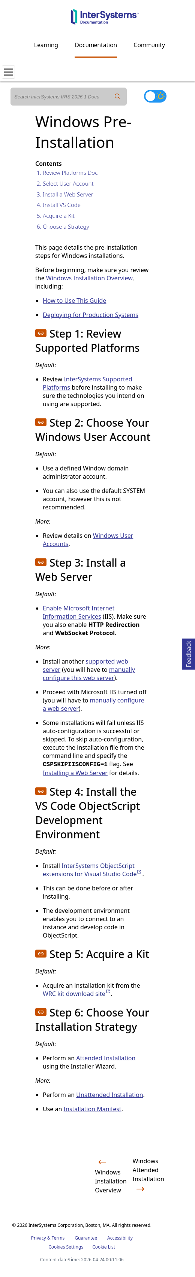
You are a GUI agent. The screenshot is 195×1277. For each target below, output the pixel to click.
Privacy (38, 1238)
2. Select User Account (65, 183)
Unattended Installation (109, 1095)
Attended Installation (105, 1058)
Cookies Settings (65, 1247)
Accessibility (120, 1238)
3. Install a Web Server (65, 194)
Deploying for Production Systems (90, 315)
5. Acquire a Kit (56, 215)
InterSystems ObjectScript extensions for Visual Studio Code (92, 870)
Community (149, 45)
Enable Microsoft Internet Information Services (78, 612)
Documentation (96, 45)
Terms (58, 1238)
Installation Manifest (93, 1109)
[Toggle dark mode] (155, 96)
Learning (46, 45)
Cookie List (103, 1247)
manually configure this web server (89, 673)
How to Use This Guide (74, 300)
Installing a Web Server (75, 773)
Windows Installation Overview (89, 278)
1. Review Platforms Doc (67, 172)
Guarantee (86, 1238)
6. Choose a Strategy (63, 226)
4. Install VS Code (59, 204)
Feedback (188, 652)
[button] (40, 333)
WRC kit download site (77, 994)
